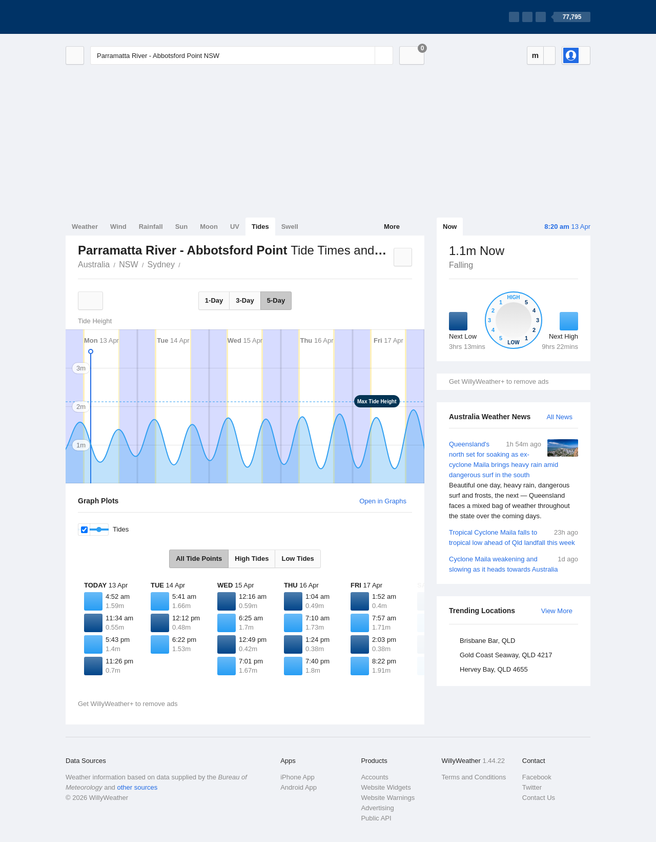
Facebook (536, 777)
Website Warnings (388, 797)
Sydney (161, 264)
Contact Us (538, 797)
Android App (298, 787)
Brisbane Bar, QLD (487, 640)
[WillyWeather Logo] (114, 17)
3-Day (245, 300)
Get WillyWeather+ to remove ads (498, 381)
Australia (94, 264)
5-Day (276, 300)
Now (450, 226)
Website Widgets (386, 787)
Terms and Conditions (474, 777)
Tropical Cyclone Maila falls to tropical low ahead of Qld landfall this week (513, 536)
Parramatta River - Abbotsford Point (186, 264)
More (392, 226)
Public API (376, 818)
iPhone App (297, 777)
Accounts (374, 777)
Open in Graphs (382, 501)
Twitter (532, 787)
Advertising (377, 808)
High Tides (252, 558)
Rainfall (151, 226)
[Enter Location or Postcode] (241, 55)
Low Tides (297, 558)
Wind (118, 226)
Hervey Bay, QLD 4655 (494, 669)
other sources (137, 787)
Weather (85, 226)
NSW (128, 264)
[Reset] (366, 55)
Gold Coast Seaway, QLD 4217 (506, 655)
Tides (260, 226)
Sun (181, 226)
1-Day (214, 300)
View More (556, 611)
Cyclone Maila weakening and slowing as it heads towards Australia (513, 563)
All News (559, 417)
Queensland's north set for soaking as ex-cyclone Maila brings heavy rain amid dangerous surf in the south (513, 480)
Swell (289, 226)
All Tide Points (199, 558)
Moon (209, 226)
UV (234, 226)
